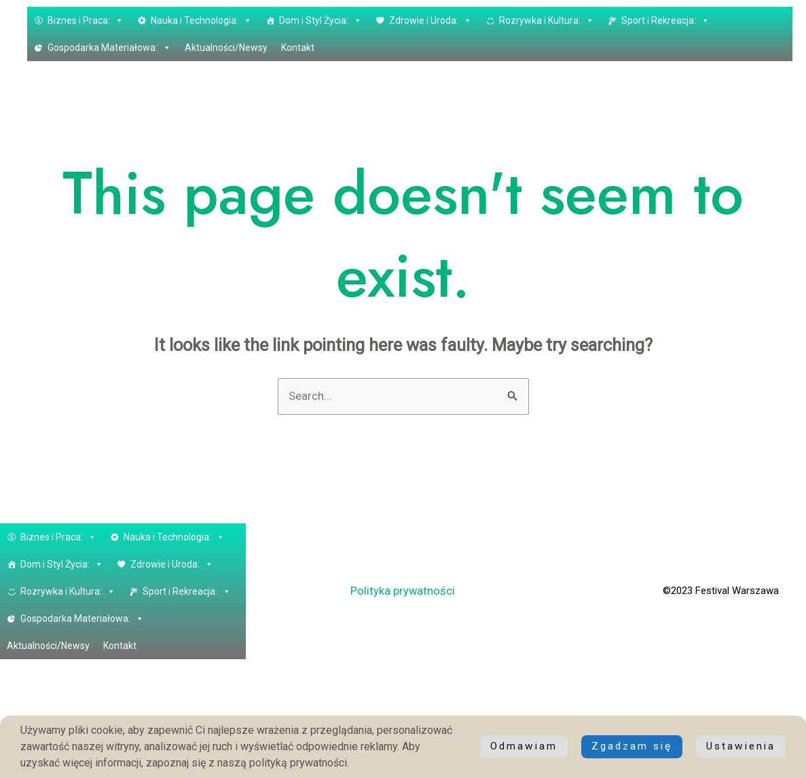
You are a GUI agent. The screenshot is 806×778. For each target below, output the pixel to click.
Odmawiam (740, 746)
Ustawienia (636, 746)
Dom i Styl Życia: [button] (320, 20)
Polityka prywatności (403, 591)
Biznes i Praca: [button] (86, 20)
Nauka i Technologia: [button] (201, 20)
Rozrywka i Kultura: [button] (546, 20)
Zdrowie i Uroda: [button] (430, 20)
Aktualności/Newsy (226, 47)
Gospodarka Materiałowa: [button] (109, 47)
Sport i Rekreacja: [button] (665, 20)
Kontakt (297, 47)
